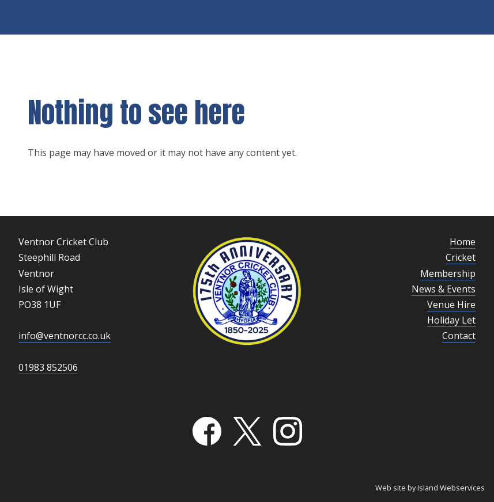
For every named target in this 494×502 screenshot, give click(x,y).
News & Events (444, 289)
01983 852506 (48, 367)
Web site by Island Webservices (430, 487)
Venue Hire (451, 304)
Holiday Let (451, 320)
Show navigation (247, 17)
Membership (448, 273)
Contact (459, 335)
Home (463, 241)
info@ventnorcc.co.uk (64, 335)
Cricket (461, 257)
